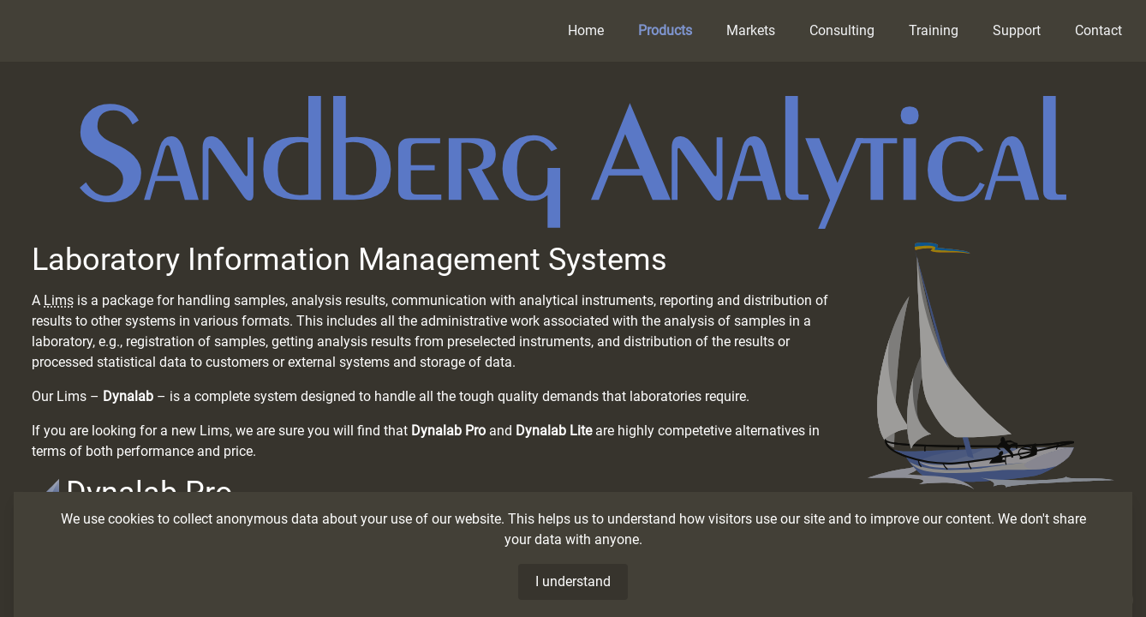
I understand (573, 581)
